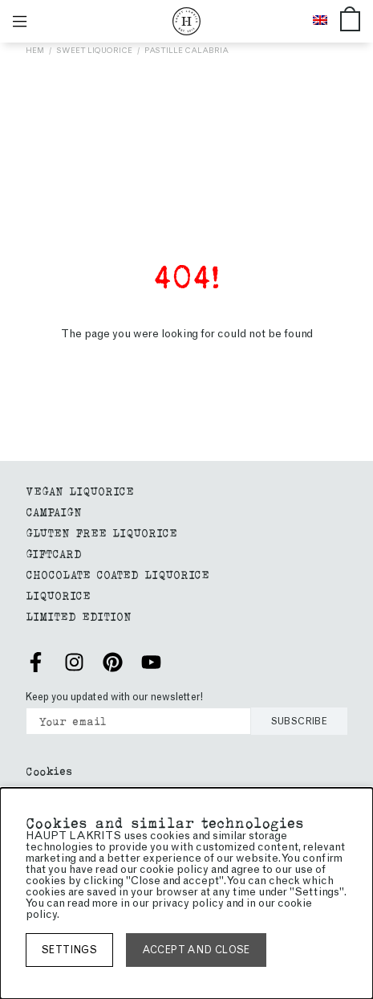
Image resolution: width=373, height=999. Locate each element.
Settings (69, 950)
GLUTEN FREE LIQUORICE (101, 532)
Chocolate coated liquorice (117, 574)
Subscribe (299, 721)
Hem (35, 50)
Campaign (54, 511)
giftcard (54, 553)
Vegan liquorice (80, 490)
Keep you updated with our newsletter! (114, 697)
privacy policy (188, 903)
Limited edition (79, 615)
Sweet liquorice (94, 50)
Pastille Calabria (186, 50)
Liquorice (58, 594)
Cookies (49, 770)
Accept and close (196, 950)
